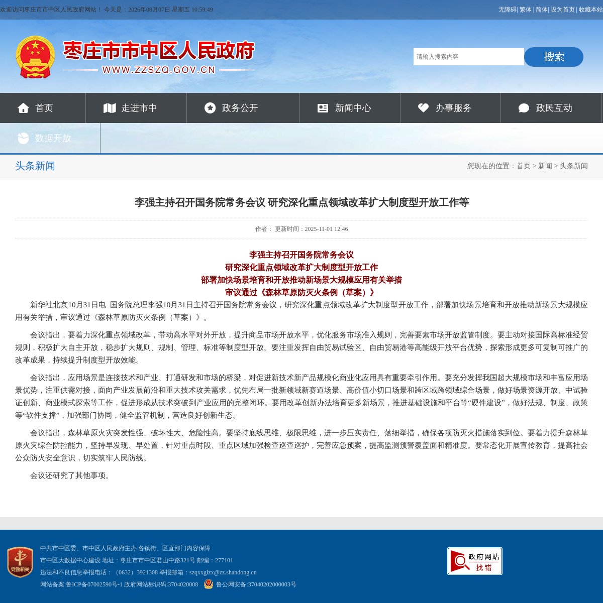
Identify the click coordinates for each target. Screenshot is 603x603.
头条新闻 (574, 166)
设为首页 (563, 9)
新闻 (545, 166)
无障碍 (507, 9)
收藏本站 (591, 9)
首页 (44, 108)
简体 (542, 9)
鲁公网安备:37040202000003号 (250, 584)
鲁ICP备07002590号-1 (94, 584)
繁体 (526, 9)
